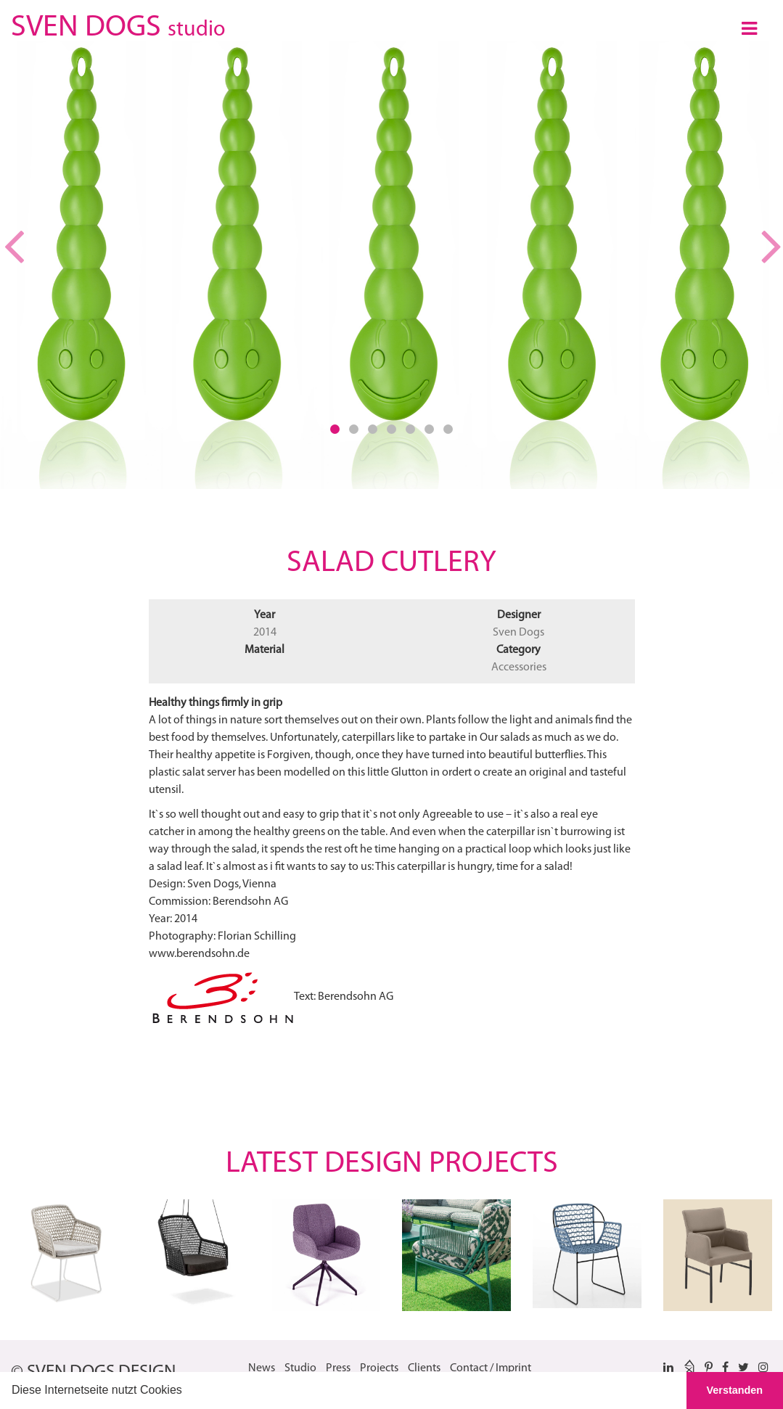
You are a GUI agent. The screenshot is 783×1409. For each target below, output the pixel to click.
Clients (424, 1368)
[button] (187, 1391)
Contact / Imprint (490, 1368)
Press (338, 1368)
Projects (379, 1368)
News (261, 1368)
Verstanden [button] (735, 1390)
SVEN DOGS (118, 25)
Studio (300, 1368)
